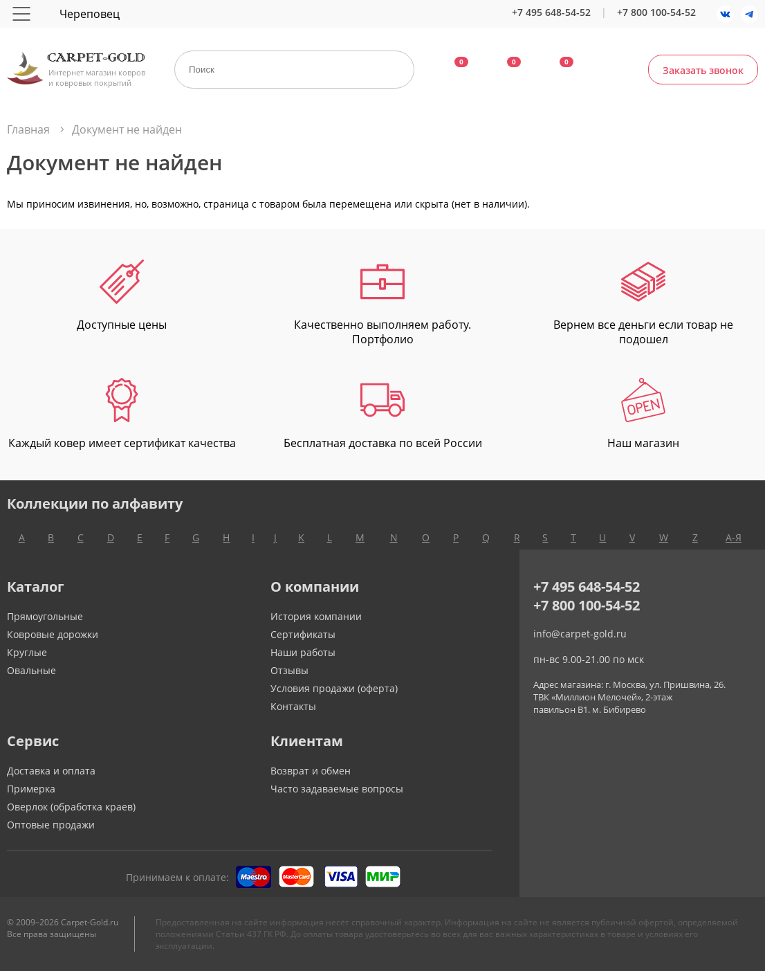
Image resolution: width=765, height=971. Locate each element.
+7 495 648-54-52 (551, 12)
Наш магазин (643, 414)
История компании (316, 616)
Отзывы (289, 670)
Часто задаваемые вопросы (336, 788)
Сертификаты (302, 634)
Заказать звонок (703, 70)
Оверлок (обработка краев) (71, 806)
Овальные (31, 670)
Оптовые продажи (51, 824)
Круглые (27, 652)
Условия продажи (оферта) (334, 688)
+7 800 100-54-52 (656, 12)
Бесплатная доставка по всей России (383, 414)
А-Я (733, 537)
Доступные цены (122, 296)
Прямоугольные (45, 616)
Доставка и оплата (51, 770)
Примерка (31, 788)
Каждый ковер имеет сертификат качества (122, 414)
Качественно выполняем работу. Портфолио (382, 303)
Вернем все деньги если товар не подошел (643, 303)
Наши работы (302, 652)
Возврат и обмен (310, 770)
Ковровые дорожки (52, 634)
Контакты (293, 706)
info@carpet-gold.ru (580, 633)
